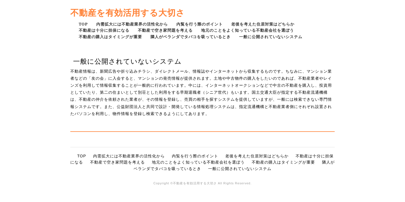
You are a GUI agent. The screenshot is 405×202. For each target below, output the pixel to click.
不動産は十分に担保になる (104, 30)
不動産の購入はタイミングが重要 (110, 36)
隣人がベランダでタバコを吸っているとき (190, 36)
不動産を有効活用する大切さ (127, 12)
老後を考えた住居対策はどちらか (262, 24)
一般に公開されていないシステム (270, 36)
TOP (83, 24)
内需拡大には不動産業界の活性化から (132, 24)
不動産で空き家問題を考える (165, 30)
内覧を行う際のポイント (199, 24)
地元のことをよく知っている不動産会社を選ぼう (247, 30)
